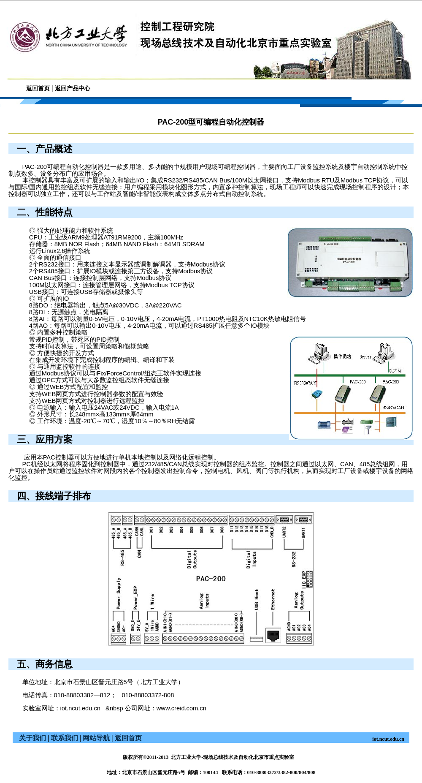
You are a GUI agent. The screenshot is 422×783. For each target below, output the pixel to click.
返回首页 (38, 88)
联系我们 (64, 738)
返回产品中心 (72, 88)
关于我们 (32, 738)
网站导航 (96, 738)
